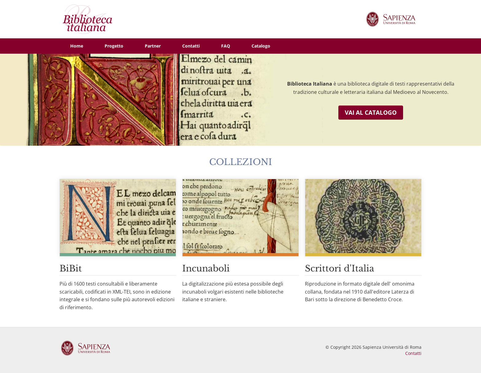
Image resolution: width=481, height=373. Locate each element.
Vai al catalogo (371, 113)
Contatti (413, 353)
